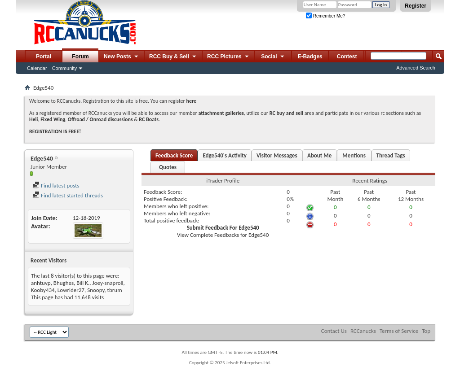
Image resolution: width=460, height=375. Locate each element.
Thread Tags (390, 155)
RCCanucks (363, 330)
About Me (319, 155)
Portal (43, 56)
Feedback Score (174, 155)
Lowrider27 (71, 290)
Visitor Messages (277, 155)
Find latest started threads (67, 195)
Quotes (168, 167)
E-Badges (309, 56)
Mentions (354, 155)
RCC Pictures (228, 57)
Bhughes (63, 282)
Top (426, 330)
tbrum (114, 290)
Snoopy (95, 290)
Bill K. (82, 282)
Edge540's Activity (225, 155)
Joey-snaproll (108, 282)
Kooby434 (43, 290)
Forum (80, 56)
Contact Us (334, 330)
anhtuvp (41, 282)
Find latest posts (56, 185)
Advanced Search (415, 67)
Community (64, 68)
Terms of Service (399, 330)
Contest (347, 56)
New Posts (121, 57)
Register (415, 6)
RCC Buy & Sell (173, 57)
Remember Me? (325, 15)
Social (273, 57)
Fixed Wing (52, 119)
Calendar (37, 68)
